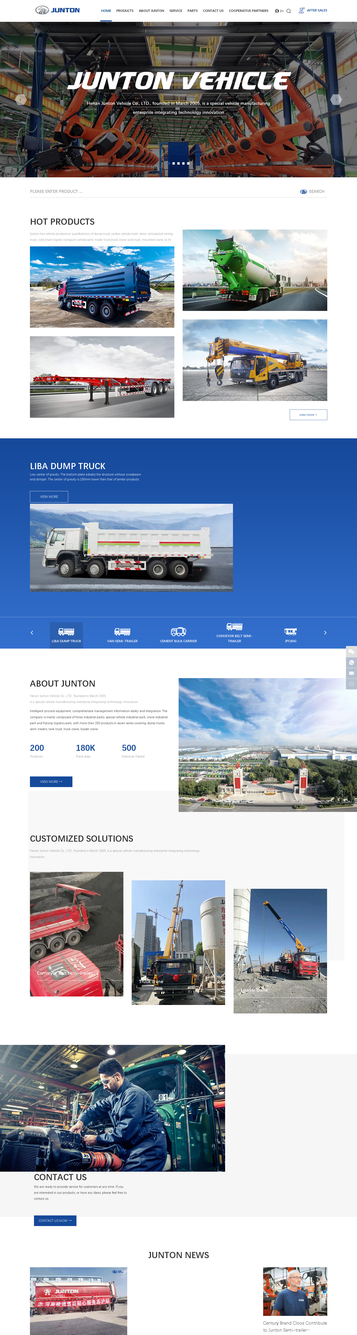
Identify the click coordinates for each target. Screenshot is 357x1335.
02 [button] (173, 163)
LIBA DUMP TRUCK (72, 485)
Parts (193, 10)
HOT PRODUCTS (66, 222)
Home (106, 10)
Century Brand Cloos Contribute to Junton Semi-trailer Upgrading (293, 1210)
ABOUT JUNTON (66, 633)
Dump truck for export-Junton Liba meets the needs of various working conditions (178, 1222)
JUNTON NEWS (178, 1136)
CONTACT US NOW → (252, 1073)
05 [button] (188, 163)
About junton (151, 10)
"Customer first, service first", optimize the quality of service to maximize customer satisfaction (178, 1161)
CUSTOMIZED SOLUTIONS (88, 788)
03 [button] (178, 163)
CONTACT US (260, 1028)
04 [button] (183, 163)
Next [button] (336, 99)
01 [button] (169, 163)
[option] (178, 99)
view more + (308, 416)
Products (125, 10)
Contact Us (213, 10)
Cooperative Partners (248, 10)
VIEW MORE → (51, 733)
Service (175, 10)
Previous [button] (21, 99)
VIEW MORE (50, 517)
